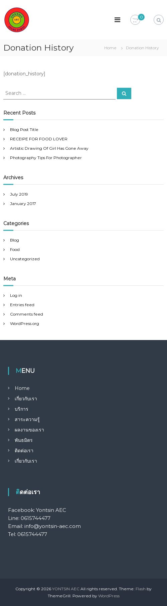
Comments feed (26, 314)
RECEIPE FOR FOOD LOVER (38, 138)
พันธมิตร (24, 440)
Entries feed (22, 304)
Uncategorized (25, 258)
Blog (14, 240)
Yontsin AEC (51, 510)
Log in (16, 295)
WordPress (109, 595)
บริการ (21, 409)
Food (15, 249)
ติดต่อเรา (24, 451)
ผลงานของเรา (29, 430)
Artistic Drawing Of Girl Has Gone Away (49, 148)
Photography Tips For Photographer (46, 157)
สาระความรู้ (27, 419)
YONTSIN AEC (65, 588)
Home (22, 388)
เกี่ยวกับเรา (26, 399)
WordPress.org (24, 323)
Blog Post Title (24, 129)
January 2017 (23, 203)
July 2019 (19, 194)
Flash (141, 588)
